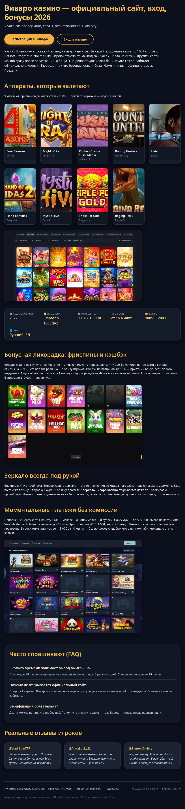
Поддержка (112, 788)
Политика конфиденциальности (24, 788)
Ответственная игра (88, 788)
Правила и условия (60, 788)
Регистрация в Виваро (29, 39)
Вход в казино (75, 39)
